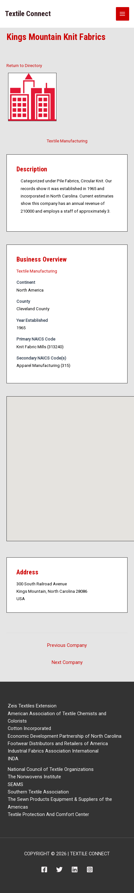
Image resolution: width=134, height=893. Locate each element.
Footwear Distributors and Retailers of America (58, 743)
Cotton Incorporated (29, 728)
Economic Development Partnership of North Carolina (64, 736)
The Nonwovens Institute (34, 777)
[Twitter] (59, 869)
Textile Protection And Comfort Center (48, 814)
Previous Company (67, 645)
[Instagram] (90, 869)
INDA (13, 759)
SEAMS (15, 784)
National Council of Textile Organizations (51, 769)
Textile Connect (28, 13)
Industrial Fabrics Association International (53, 751)
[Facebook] (44, 869)
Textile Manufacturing (67, 141)
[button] (77, 463)
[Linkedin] (74, 869)
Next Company (67, 662)
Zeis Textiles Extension (32, 706)
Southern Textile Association (38, 792)
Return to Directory (24, 65)
